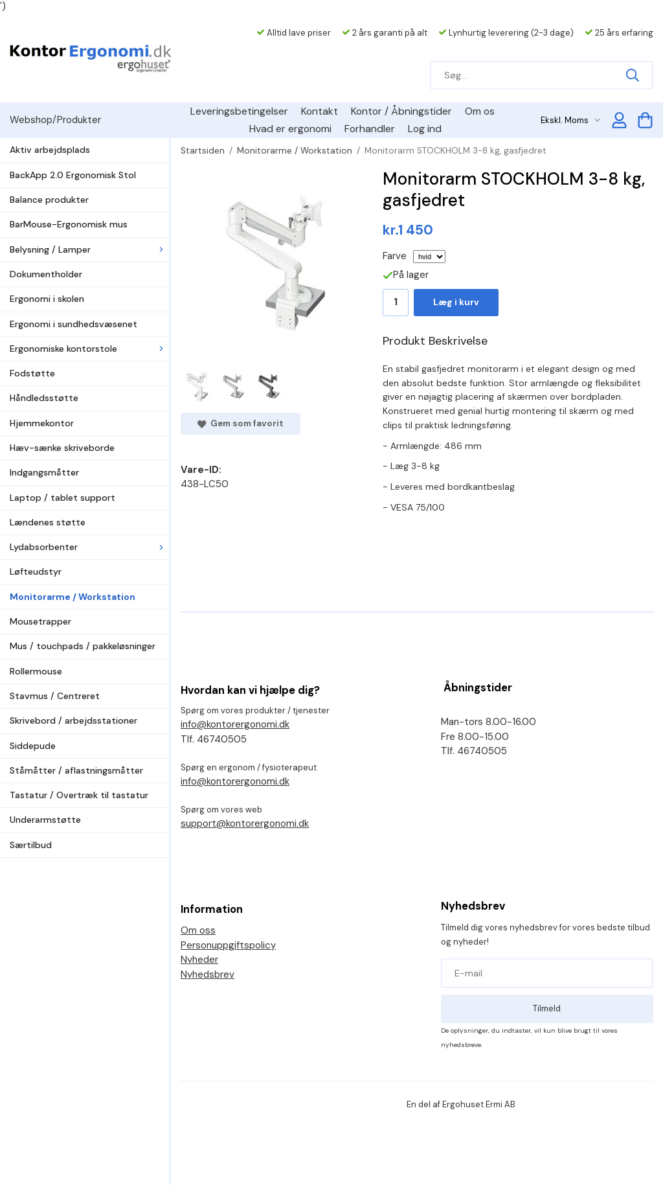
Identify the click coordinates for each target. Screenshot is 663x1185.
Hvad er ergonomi (290, 128)
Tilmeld (547, 1008)
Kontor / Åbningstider (401, 111)
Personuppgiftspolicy (228, 945)
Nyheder (199, 959)
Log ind (425, 128)
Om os (480, 111)
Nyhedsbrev (207, 974)
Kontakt (319, 111)
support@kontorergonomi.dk (245, 823)
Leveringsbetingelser (239, 111)
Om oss (198, 930)
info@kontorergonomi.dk (235, 724)
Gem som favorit (240, 423)
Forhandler (369, 128)
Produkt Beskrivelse (435, 341)
